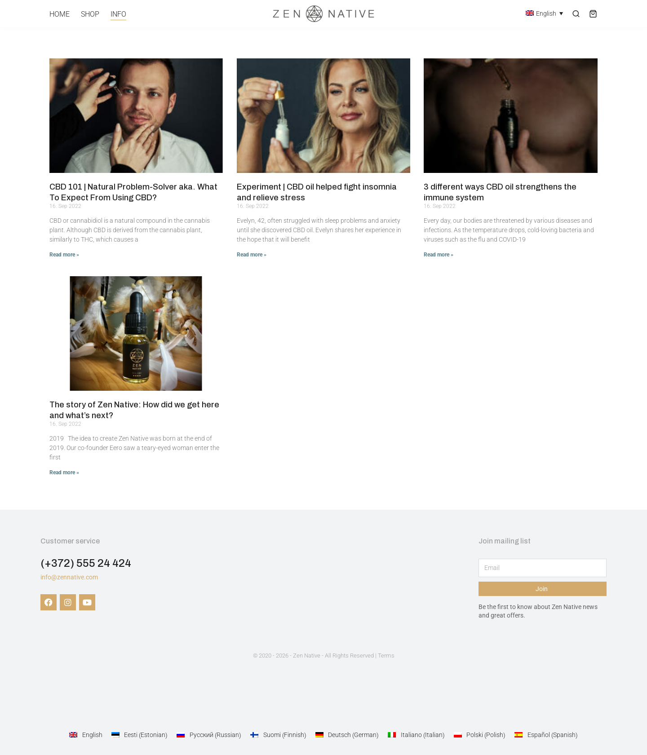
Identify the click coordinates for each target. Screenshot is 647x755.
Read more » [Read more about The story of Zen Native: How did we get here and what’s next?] (64, 472)
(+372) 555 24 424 (85, 563)
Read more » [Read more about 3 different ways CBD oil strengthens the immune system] (438, 255)
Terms (386, 655)
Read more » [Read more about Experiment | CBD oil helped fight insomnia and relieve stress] (251, 255)
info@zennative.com (69, 577)
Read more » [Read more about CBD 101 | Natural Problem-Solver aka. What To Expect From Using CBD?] (64, 255)
